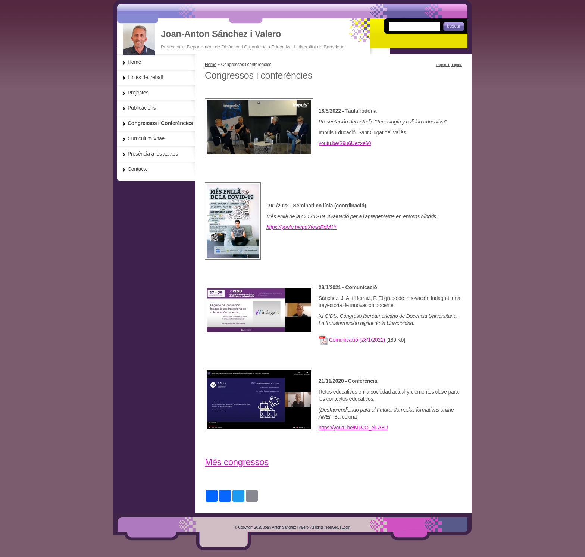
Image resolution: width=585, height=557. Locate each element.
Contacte (138, 169)
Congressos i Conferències (160, 123)
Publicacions (142, 108)
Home (210, 64)
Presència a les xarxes (153, 154)
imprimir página (449, 64)
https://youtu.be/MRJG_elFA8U (353, 428)
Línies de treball (145, 77)
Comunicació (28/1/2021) (357, 340)
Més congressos (237, 462)
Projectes (138, 93)
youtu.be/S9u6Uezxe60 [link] (345, 143)
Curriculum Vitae (146, 138)
